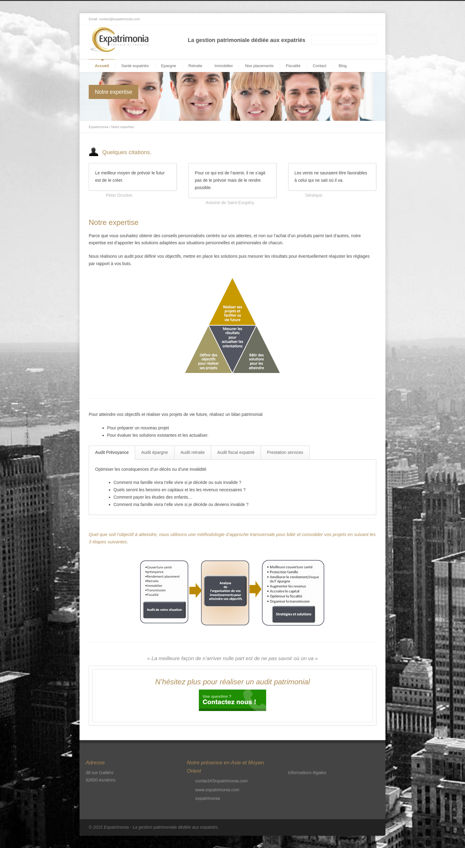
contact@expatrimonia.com (119, 19)
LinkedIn (358, 19)
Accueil (102, 65)
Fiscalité (293, 65)
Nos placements (259, 65)
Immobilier (223, 65)
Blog (343, 65)
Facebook (346, 19)
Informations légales (307, 772)
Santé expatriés (135, 65)
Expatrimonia (98, 127)
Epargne (168, 65)
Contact (319, 65)
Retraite (195, 65)
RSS (370, 19)
